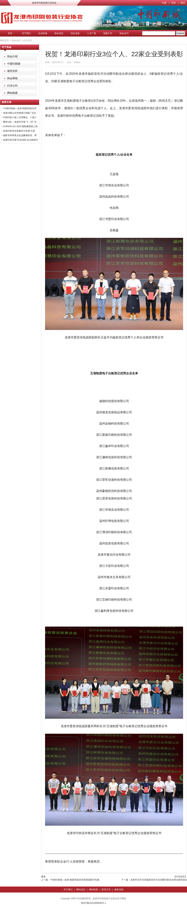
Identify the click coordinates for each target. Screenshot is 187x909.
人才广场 (91, 33)
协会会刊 (123, 33)
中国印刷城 (13, 63)
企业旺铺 (42, 33)
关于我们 (26, 33)
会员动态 (27, 40)
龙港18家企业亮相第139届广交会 (19, 113)
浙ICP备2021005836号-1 (93, 903)
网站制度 (12, 92)
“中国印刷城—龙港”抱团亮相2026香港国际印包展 (74, 879)
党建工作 (107, 33)
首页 (10, 33)
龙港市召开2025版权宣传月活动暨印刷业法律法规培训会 (158, 879)
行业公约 (12, 85)
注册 (164, 2)
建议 (183, 2)
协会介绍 (12, 56)
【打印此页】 (180, 876)
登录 (173, 2)
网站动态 (80, 889)
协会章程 (12, 78)
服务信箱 (118, 889)
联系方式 (106, 889)
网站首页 (4, 40)
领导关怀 (12, 70)
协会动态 (58, 33)
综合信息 (75, 33)
